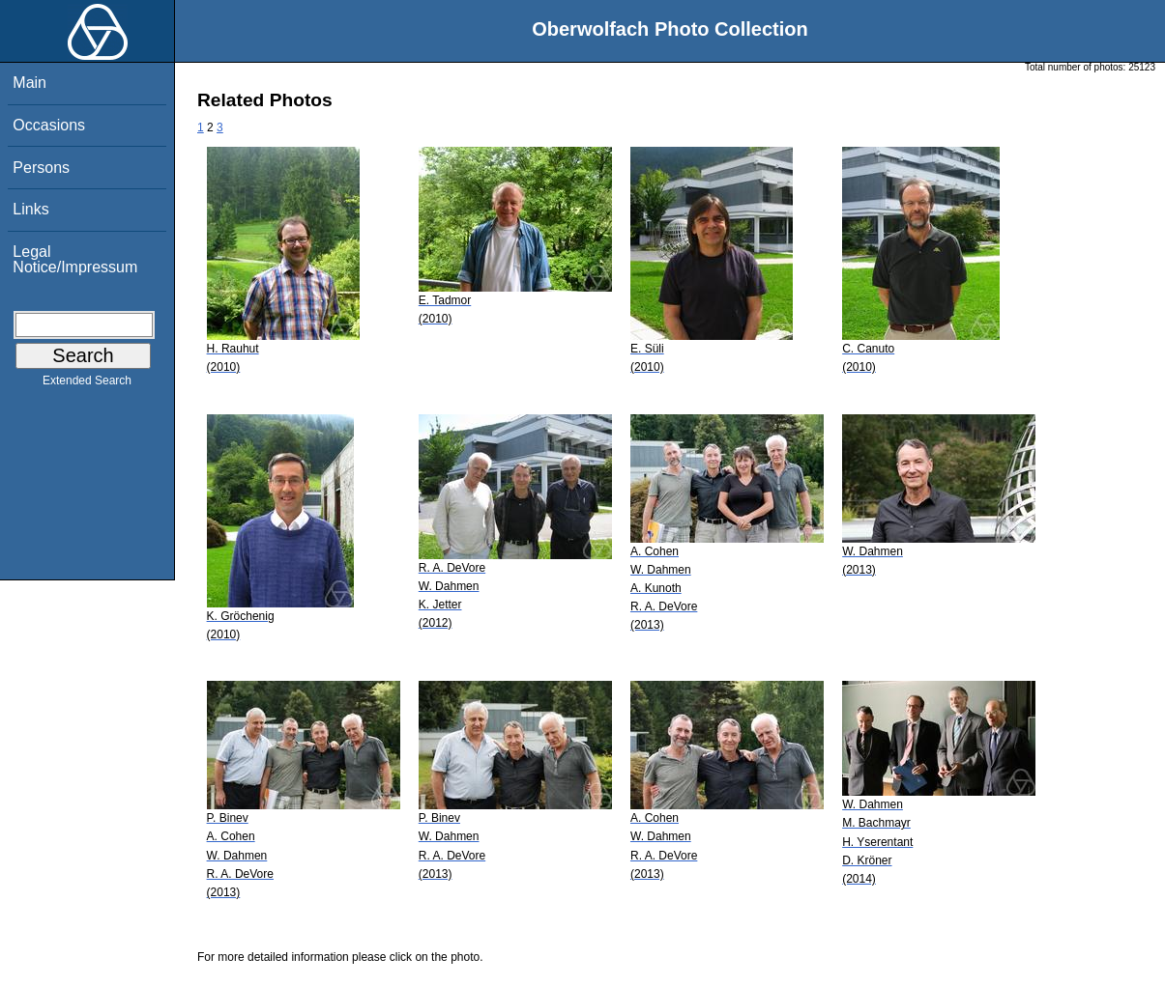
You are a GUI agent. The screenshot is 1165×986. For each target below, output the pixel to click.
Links (30, 209)
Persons (41, 167)
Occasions (49, 125)
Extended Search (87, 384)
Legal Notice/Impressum (75, 259)
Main (29, 82)
